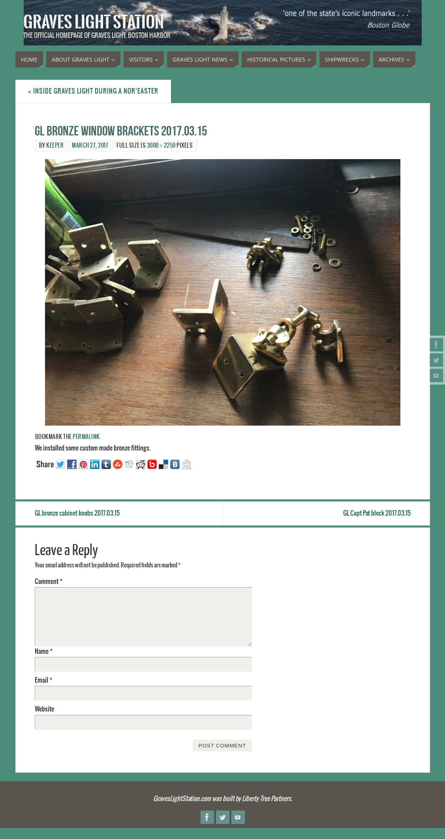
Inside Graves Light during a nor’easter (93, 91)
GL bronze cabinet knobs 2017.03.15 (77, 513)
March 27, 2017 (90, 146)
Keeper (55, 146)
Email (43, 680)
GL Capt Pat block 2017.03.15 (377, 513)
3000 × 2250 (161, 146)
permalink (86, 437)
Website (44, 709)
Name (44, 651)
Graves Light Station (93, 22)
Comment (48, 581)
